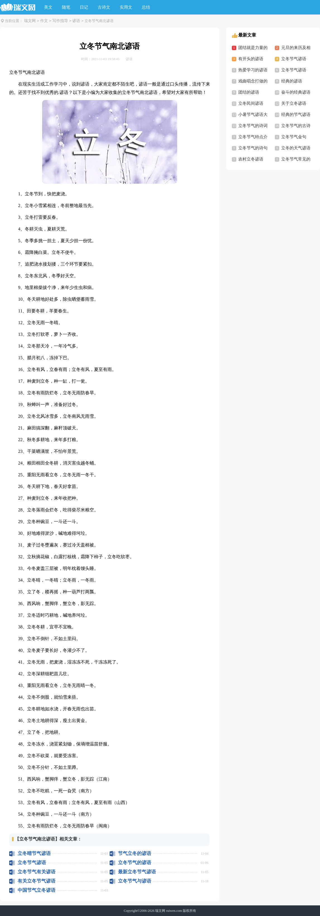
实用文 (126, 7)
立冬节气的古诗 (296, 125)
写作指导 (60, 21)
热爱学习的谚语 (253, 70)
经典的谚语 (291, 81)
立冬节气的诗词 (253, 125)
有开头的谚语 (250, 59)
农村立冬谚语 (250, 159)
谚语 (76, 21)
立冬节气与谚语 (134, 881)
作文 (44, 21)
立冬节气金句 (293, 137)
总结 (146, 7)
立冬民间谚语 (250, 103)
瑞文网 (30, 21)
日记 (84, 7)
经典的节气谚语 (296, 114)
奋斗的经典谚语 (296, 92)
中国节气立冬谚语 (37, 890)
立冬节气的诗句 (253, 148)
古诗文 (104, 7)
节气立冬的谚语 (134, 853)
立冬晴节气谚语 (34, 853)
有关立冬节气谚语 (37, 881)
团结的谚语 (248, 92)
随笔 (66, 7)
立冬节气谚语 (32, 862)
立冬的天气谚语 (296, 148)
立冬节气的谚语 (134, 862)
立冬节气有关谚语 (37, 871)
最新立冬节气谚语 (137, 871)
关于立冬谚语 (293, 103)
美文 (48, 7)
